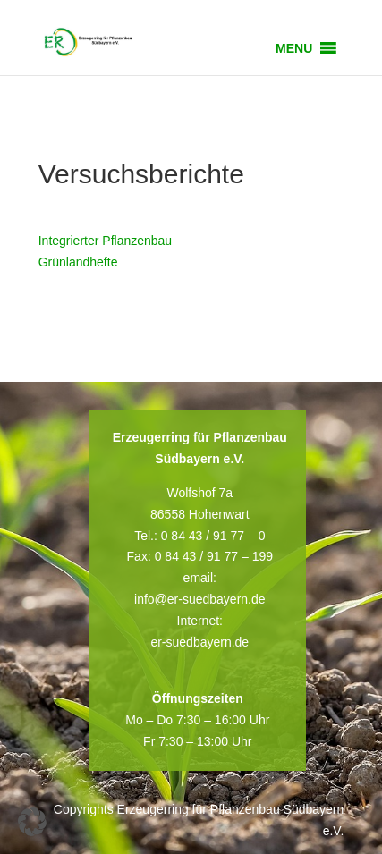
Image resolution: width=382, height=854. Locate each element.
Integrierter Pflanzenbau (105, 240)
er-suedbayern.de (199, 642)
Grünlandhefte (78, 262)
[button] (294, 48)
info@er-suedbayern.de (200, 599)
